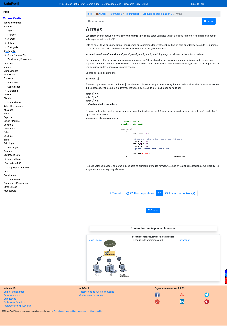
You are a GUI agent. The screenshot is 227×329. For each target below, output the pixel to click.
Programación (132, 13)
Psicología (9, 143)
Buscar (208, 21)
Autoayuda (9, 74)
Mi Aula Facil (197, 4)
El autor (153, 210)
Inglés (10, 30)
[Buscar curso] (141, 21)
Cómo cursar (93, 4)
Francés (11, 34)
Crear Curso (142, 4)
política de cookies (95, 311)
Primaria (8, 151)
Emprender (13, 82)
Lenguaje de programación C (157, 13)
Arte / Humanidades (14, 106)
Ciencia (7, 98)
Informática (9, 51)
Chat (82, 4)
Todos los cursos (12, 22)
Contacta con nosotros (91, 295)
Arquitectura (10, 190)
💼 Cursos (101, 13)
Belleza (7, 132)
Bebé (6, 139)
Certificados (10, 298)
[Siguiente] (180, 193)
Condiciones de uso (61, 311)
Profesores (128, 4)
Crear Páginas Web (17, 55)
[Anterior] (140, 193)
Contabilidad (13, 86)
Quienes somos (12, 295)
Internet (8, 67)
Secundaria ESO (12, 155)
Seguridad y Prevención (16, 183)
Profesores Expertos (14, 302)
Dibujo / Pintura (12, 121)
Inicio (6, 11)
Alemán (11, 39)
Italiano (11, 43)
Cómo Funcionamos (14, 291)
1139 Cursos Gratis (69, 4)
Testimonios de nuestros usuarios (96, 291)
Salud (6, 113)
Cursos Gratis (12, 18)
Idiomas (8, 26)
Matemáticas (14, 102)
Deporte (8, 117)
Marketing (12, 90)
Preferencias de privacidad (17, 305)
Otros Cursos (10, 187)
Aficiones (8, 110)
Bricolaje (8, 136)
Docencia (8, 124)
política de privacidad (78, 311)
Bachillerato (10, 175)
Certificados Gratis (111, 4)
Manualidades (11, 71)
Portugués (12, 47)
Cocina (7, 94)
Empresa (8, 78)
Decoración (9, 128)
